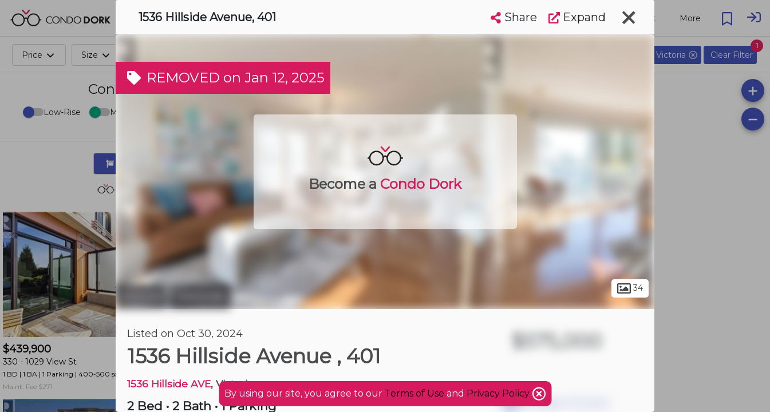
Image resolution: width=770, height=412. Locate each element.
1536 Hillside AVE (169, 384)
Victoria (141, 296)
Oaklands (199, 296)
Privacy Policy (499, 393)
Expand (577, 17)
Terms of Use (414, 393)
